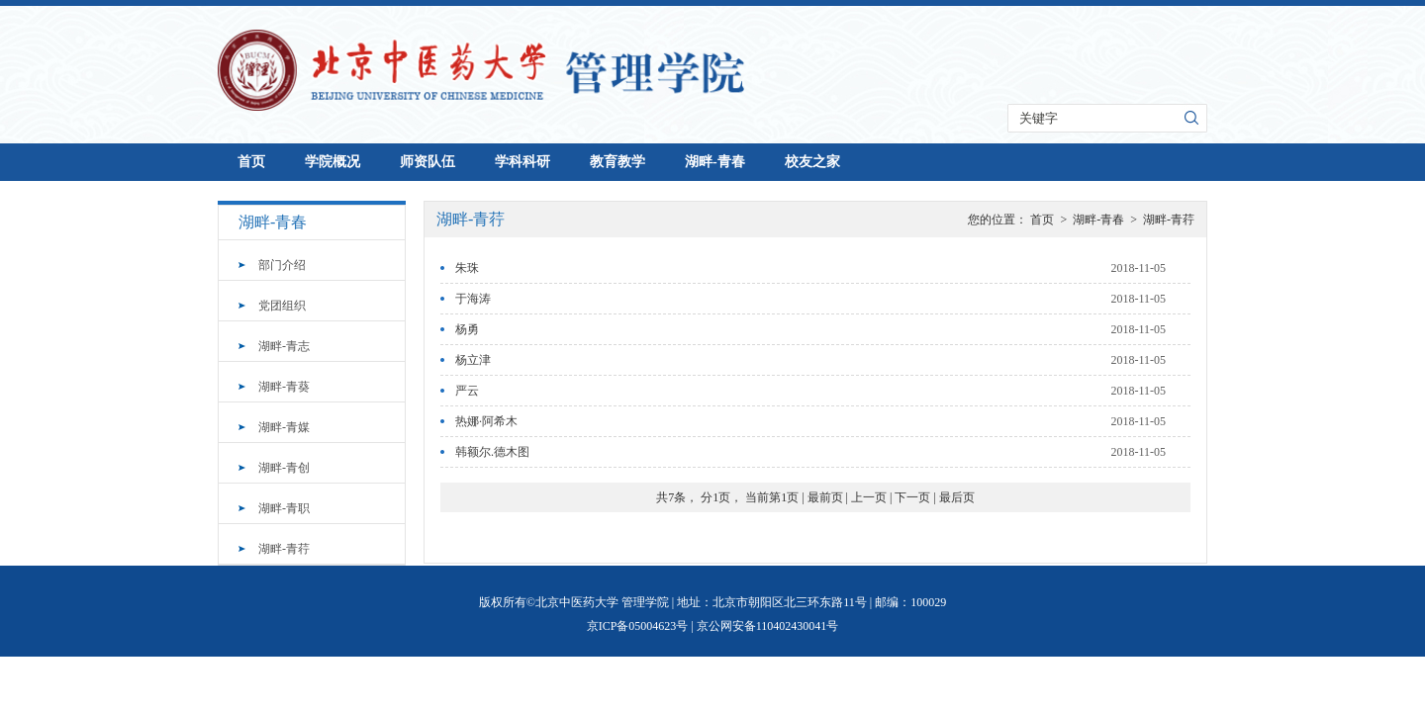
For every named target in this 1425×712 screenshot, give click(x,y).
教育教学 (617, 161)
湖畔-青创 (284, 468)
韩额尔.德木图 (492, 452)
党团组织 (282, 305)
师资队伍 (427, 161)
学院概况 (332, 161)
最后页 (957, 497)
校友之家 (812, 161)
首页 (251, 161)
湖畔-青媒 (284, 427)
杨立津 (473, 360)
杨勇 (467, 329)
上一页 (869, 497)
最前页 (825, 497)
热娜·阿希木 (486, 421)
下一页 (912, 497)
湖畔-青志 (284, 346)
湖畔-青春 (715, 161)
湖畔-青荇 (284, 549)
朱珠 (467, 268)
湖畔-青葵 (284, 387)
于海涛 (473, 299)
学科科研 (522, 161)
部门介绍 (282, 265)
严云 (467, 391)
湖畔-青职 (284, 508)
